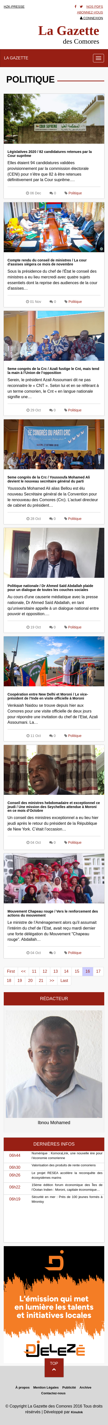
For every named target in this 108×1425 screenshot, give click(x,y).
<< (23, 971)
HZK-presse (14, 6)
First (11, 971)
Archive (86, 1387)
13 (55, 971)
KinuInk (77, 1412)
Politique (75, 193)
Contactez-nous (53, 1393)
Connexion (91, 18)
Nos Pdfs (94, 6)
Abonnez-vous (90, 12)
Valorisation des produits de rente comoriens (64, 1165)
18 (9, 980)
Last (64, 980)
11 (34, 971)
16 (88, 971)
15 (77, 971)
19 (20, 980)
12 (45, 971)
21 (41, 980)
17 (98, 971)
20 (30, 980)
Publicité (69, 1387)
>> (52, 980)
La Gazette (16, 58)
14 (66, 971)
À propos (22, 1387)
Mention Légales (46, 1387)
